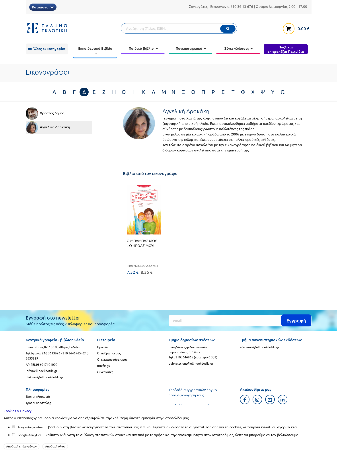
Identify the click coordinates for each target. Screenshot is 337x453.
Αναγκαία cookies (30, 427)
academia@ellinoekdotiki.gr (259, 347)
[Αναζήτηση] (179, 28)
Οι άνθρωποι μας (109, 353)
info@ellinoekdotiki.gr (41, 371)
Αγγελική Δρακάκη (48, 127)
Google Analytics (29, 435)
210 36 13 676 (241, 6)
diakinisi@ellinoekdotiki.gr (44, 377)
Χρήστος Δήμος (45, 113)
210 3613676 (51, 353)
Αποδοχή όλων (55, 446)
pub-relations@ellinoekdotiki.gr (191, 363)
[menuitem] (47, 49)
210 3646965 (71, 353)
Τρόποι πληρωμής (38, 396)
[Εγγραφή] (240, 320)
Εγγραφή (296, 321)
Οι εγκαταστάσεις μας (112, 359)
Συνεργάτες (198, 6)
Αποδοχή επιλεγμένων (21, 446)
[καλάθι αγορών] (297, 27)
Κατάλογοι (43, 6)
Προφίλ (102, 347)
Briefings (103, 366)
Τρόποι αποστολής (38, 403)
